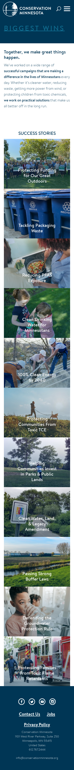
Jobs (51, 714)
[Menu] (67, 9)
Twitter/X (32, 701)
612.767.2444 (37, 749)
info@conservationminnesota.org (37, 758)
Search (59, 8)
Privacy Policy (37, 724)
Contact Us (29, 714)
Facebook (21, 701)
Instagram (52, 701)
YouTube (42, 701)
